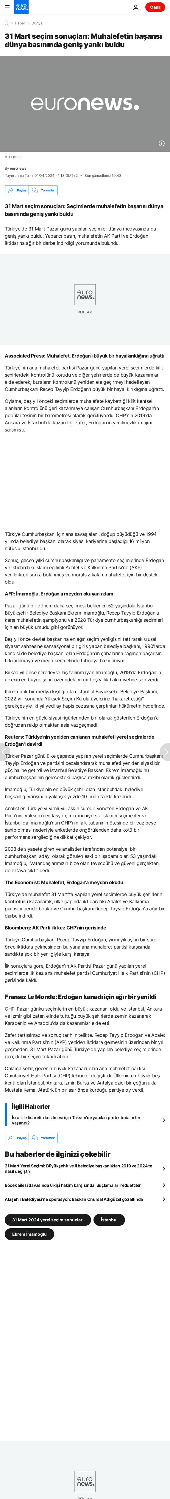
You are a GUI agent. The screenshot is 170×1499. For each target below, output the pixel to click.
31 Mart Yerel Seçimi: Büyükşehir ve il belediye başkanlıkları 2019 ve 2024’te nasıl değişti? (78, 1168)
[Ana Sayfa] (6, 23)
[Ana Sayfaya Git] (21, 7)
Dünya (37, 23)
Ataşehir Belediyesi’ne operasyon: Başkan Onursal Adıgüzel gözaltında (74, 1199)
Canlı (155, 7)
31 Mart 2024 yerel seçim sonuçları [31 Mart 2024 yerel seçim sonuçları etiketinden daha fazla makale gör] (48, 1219)
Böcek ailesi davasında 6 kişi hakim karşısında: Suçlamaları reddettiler (73, 1185)
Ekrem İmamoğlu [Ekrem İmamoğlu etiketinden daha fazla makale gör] (29, 1234)
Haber (20, 23)
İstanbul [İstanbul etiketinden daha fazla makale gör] (109, 1219)
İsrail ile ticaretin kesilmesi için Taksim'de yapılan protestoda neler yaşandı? (76, 1120)
